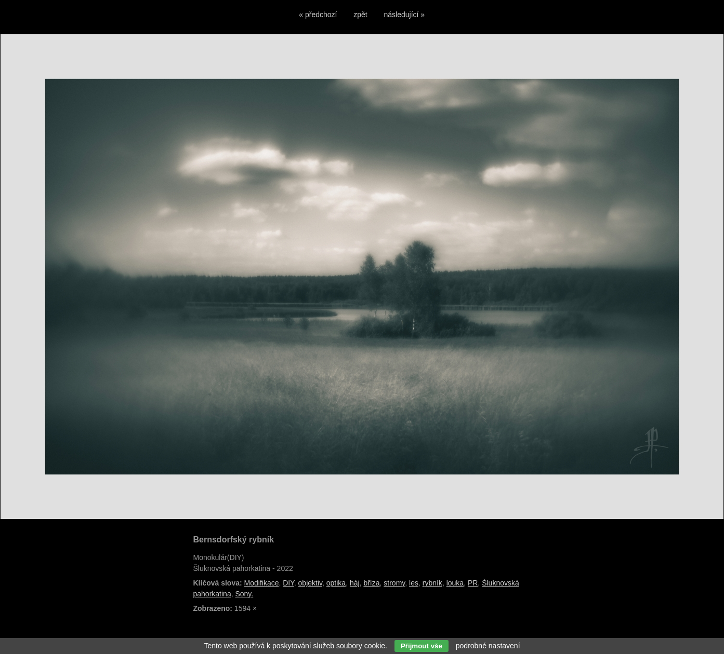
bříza (371, 583)
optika (336, 583)
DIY (288, 583)
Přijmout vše (421, 646)
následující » (404, 14)
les (413, 583)
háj (355, 583)
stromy (394, 583)
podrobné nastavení (488, 646)
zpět (360, 14)
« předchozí (318, 14)
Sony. (244, 594)
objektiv (310, 583)
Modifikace (261, 583)
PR (473, 583)
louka (455, 583)
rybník (432, 583)
